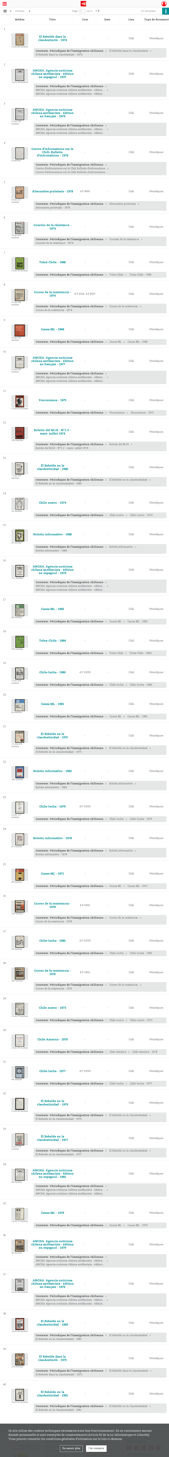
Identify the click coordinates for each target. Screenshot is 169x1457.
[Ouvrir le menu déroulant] (5, 4)
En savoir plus (71, 1448)
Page (75, 11)
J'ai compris (96, 1448)
